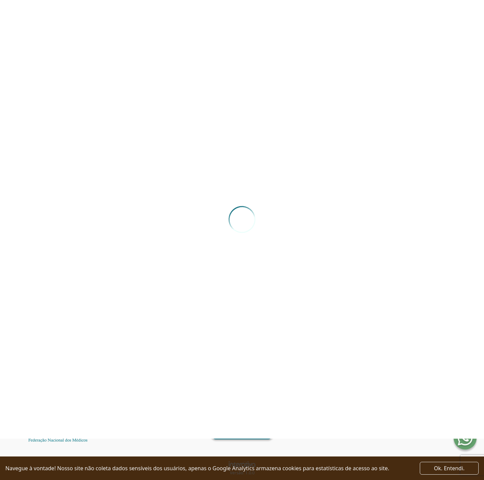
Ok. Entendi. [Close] (449, 468)
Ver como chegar (242, 434)
